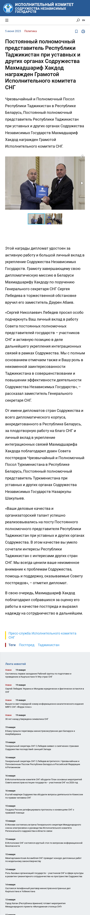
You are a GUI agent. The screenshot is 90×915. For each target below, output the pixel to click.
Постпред (26, 645)
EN (83, 20)
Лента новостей (15, 664)
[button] (82, 156)
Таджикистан (48, 645)
